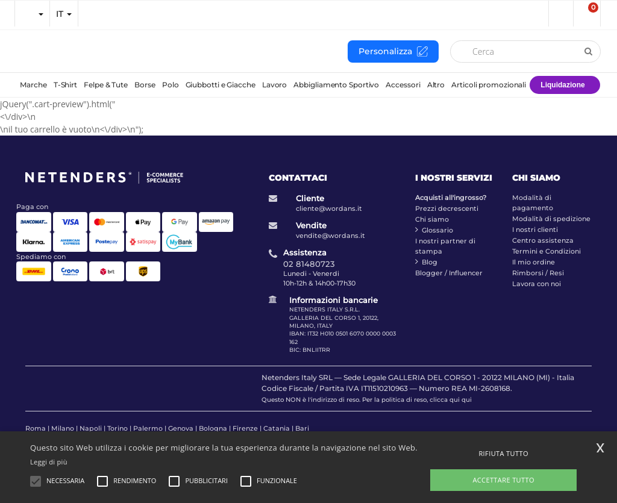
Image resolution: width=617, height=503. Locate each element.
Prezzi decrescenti (446, 208)
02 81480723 (309, 264)
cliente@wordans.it (329, 208)
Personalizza (393, 51)
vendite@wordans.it (330, 235)
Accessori (403, 84)
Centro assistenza (543, 240)
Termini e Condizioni (546, 251)
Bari (302, 428)
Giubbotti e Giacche (220, 84)
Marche (33, 84)
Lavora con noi (536, 284)
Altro (436, 84)
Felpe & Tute (106, 84)
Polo (170, 84)
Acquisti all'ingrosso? (450, 197)
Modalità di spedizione (551, 218)
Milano (62, 428)
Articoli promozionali (488, 84)
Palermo (148, 428)
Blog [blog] (429, 262)
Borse (144, 84)
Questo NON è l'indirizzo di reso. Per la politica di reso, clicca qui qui (367, 400)
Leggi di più (48, 461)
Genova (180, 428)
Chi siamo (432, 219)
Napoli (91, 428)
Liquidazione (562, 85)
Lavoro (274, 84)
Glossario (437, 230)
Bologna (213, 428)
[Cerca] (525, 51)
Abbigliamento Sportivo (336, 84)
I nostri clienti (535, 229)
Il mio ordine (533, 262)
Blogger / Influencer (449, 273)
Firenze (245, 428)
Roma (35, 428)
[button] (560, 14)
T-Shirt (65, 84)
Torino (117, 428)
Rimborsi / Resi (538, 273)
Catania (276, 428)
